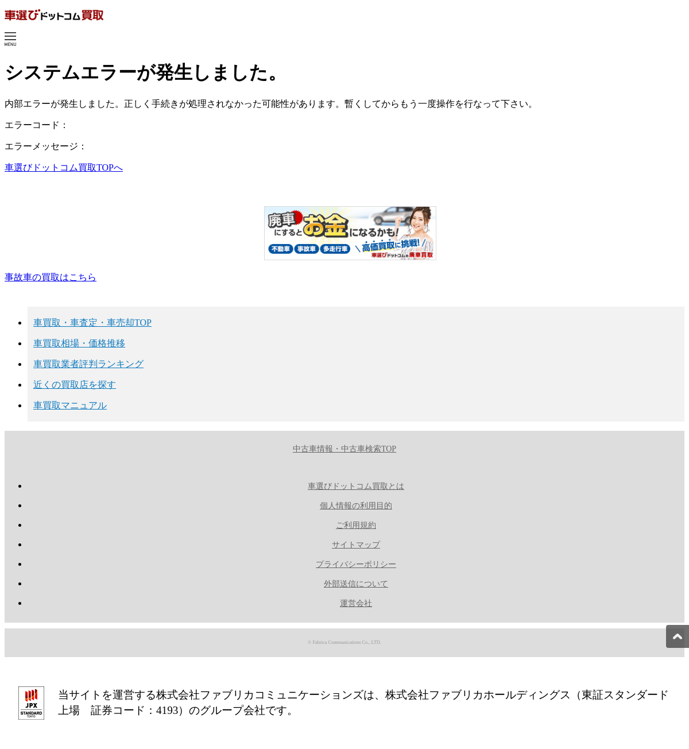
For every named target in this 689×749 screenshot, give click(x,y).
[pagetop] (677, 636)
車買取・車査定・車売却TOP (92, 322)
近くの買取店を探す (74, 384)
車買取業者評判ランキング (88, 364)
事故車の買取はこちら (50, 277)
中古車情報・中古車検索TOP (344, 449)
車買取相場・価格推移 (79, 343)
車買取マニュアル (70, 405)
